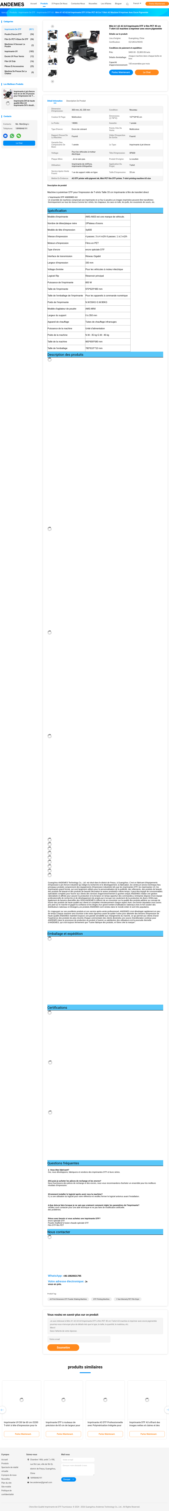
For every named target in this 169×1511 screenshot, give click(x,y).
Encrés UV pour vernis (19, 56)
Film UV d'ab (19, 61)
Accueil (4, 1459)
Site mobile (6, 1487)
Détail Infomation (54, 101)
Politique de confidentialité (7, 1492)
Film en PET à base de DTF (19, 39)
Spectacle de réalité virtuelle (9, 1469)
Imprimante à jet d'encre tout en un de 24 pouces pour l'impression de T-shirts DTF (24, 93)
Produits (5, 1463)
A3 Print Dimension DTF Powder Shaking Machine (68, 1299)
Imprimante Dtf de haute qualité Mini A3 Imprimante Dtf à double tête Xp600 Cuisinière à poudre (24, 103)
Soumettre (63, 1347)
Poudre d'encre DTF (19, 34)
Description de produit (76, 101)
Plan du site (6, 1483)
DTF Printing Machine (101, 1299)
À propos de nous (8, 1475)
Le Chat (19, 143)
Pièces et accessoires (19, 66)
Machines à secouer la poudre (19, 45)
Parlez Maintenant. (157, 4)
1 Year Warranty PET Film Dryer (127, 1299)
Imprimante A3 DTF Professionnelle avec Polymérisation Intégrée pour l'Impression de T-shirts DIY (105, 1425)
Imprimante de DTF (19, 29)
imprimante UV (19, 51)
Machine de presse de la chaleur (19, 72)
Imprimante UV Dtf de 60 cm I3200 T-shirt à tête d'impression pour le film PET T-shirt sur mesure (21, 1425)
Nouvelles (5, 1479)
